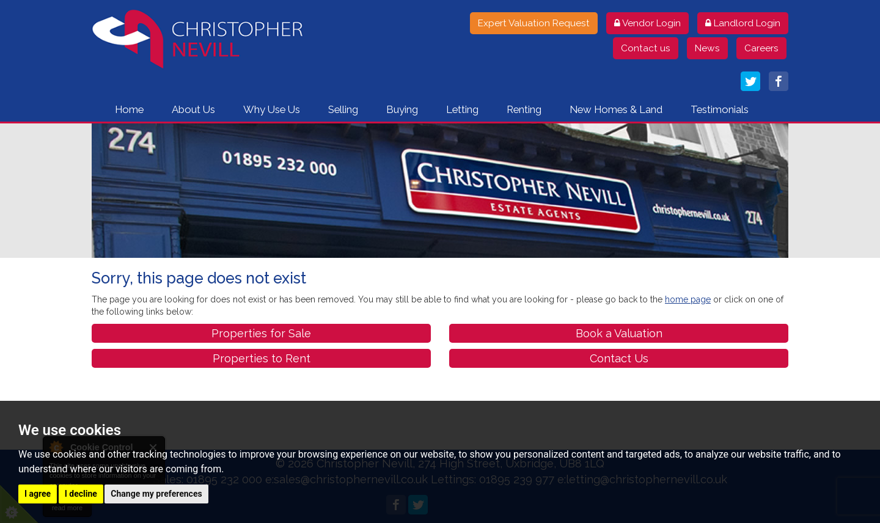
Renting (524, 109)
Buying (402, 109)
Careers (761, 48)
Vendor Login (647, 23)
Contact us (645, 48)
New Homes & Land (616, 109)
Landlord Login (742, 23)
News (707, 48)
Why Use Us (271, 109)
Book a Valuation (619, 333)
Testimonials (720, 109)
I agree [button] (37, 494)
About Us (193, 109)
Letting (462, 109)
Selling (343, 109)
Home (129, 109)
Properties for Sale (261, 333)
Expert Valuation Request (534, 23)
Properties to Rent (261, 358)
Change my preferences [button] (156, 494)
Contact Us (619, 358)
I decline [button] (81, 494)
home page (688, 299)
